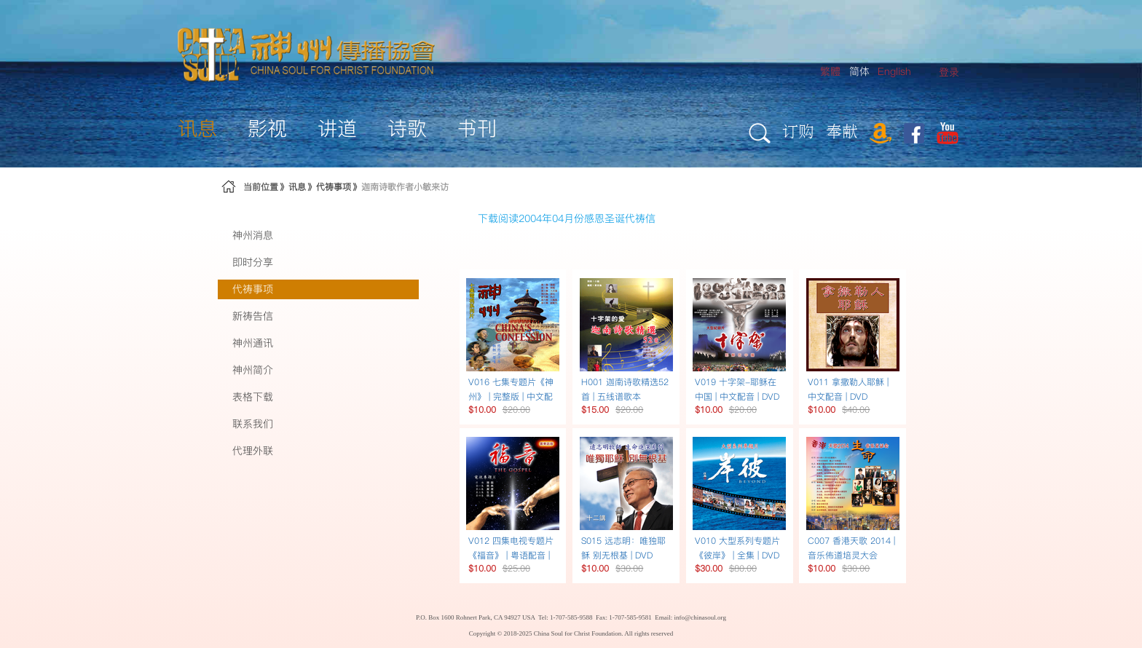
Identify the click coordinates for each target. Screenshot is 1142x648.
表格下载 (252, 397)
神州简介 (252, 370)
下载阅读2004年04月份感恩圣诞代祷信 (566, 218)
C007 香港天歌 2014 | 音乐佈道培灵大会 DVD (851, 555)
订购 (798, 130)
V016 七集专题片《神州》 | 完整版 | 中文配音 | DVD (511, 396)
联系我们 (252, 423)
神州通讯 (252, 343)
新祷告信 (252, 316)
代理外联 (252, 450)
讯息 (297, 187)
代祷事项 (333, 187)
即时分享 (252, 262)
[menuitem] (949, 72)
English (894, 71)
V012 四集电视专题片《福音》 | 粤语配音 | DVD (511, 555)
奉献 (842, 130)
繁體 (830, 71)
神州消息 (252, 235)
